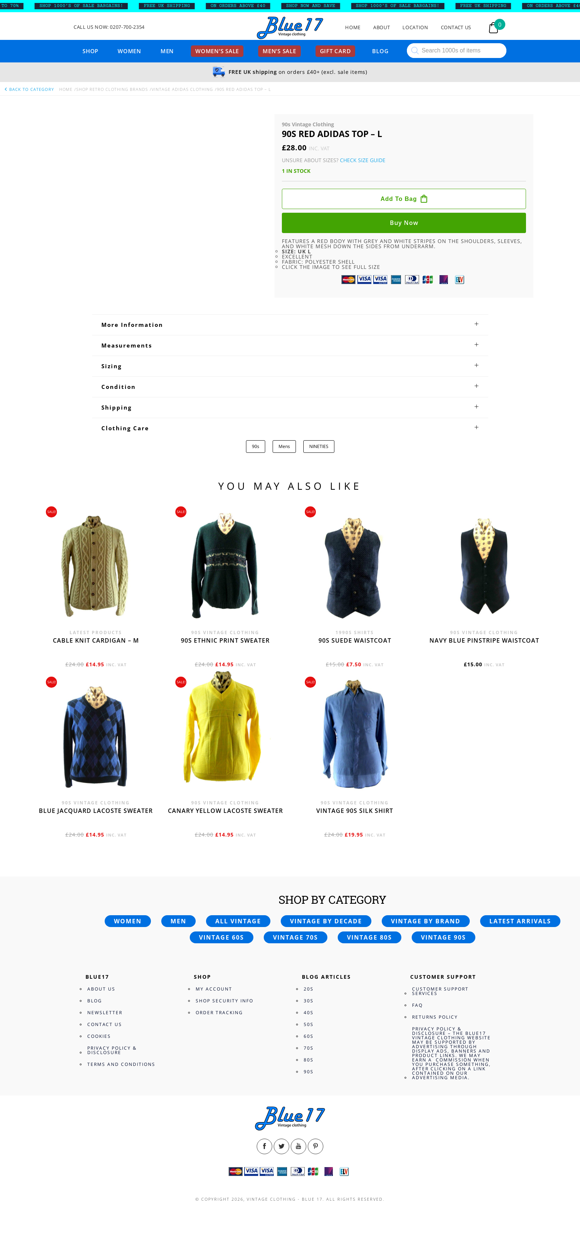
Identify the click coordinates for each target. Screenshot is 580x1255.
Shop (90, 51)
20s (309, 989)
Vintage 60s (221, 937)
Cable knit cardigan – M (96, 640)
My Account (214, 989)
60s (309, 1036)
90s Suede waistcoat (354, 640)
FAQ (417, 1005)
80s (309, 1060)
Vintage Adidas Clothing (182, 89)
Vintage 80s (369, 937)
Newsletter (104, 1012)
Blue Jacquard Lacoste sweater (96, 811)
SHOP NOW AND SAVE (320, 5)
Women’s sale (217, 51)
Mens (284, 446)
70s (309, 1048)
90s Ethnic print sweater (225, 640)
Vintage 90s (443, 937)
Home (353, 27)
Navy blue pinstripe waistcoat (484, 640)
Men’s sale (279, 51)
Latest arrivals (520, 921)
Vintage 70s (295, 937)
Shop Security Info (224, 1001)
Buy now (404, 223)
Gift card (335, 51)
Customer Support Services (440, 991)
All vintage (238, 921)
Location (415, 27)
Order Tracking (219, 1012)
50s (309, 1024)
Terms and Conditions (121, 1064)
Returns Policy (435, 1017)
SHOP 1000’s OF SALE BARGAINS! (90, 5)
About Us (101, 989)
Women (129, 51)
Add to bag (399, 199)
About (381, 27)
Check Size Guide (362, 160)
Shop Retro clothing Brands (112, 89)
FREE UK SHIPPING (176, 5)
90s (255, 446)
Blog (380, 51)
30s (309, 1001)
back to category (29, 89)
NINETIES (318, 446)
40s (309, 1012)
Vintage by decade (326, 921)
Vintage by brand (426, 921)
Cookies (99, 1036)
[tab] (290, 324)
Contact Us (456, 27)
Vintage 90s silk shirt (354, 811)
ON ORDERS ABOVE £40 (247, 5)
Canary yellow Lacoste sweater (225, 811)
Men (167, 51)
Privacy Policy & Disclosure (112, 1050)
